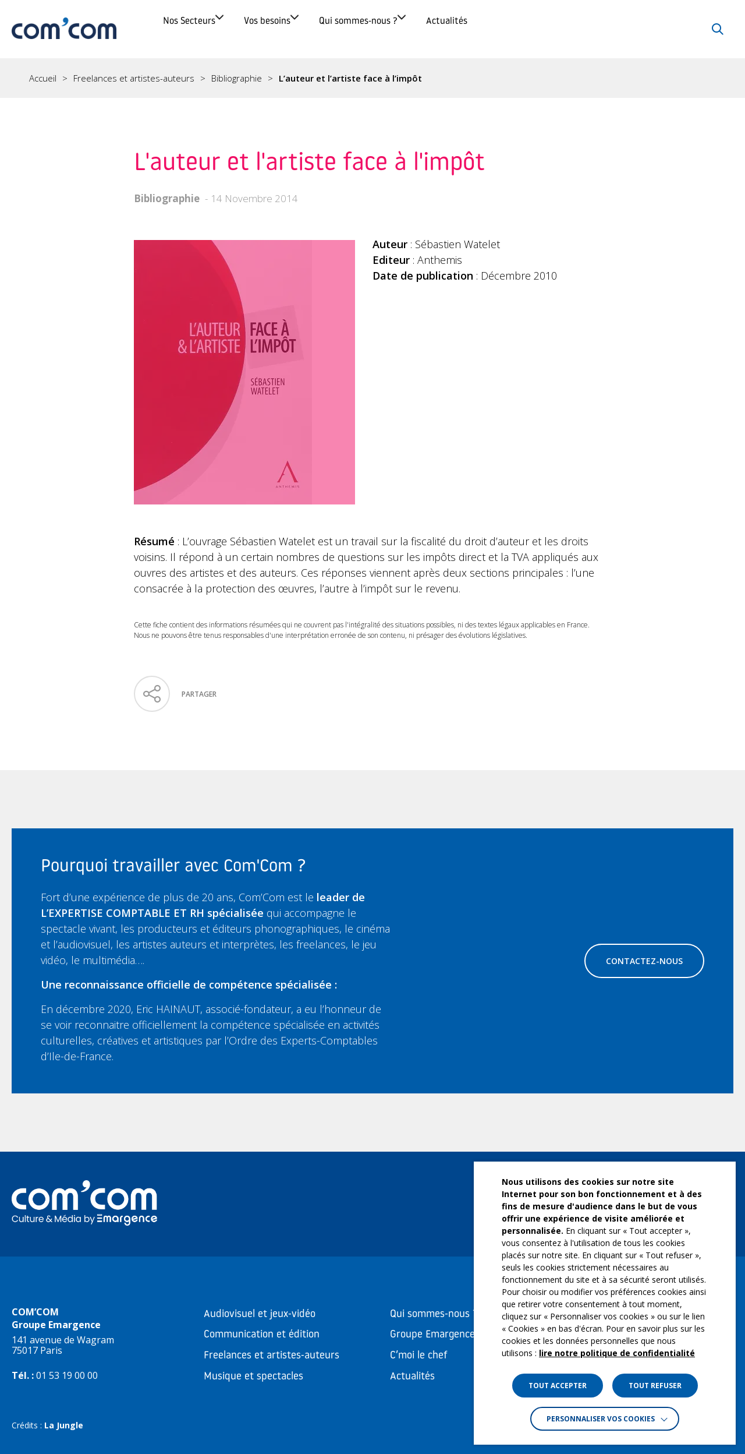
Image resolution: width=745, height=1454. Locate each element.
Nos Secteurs (204, 28)
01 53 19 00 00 (67, 1375)
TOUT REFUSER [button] (655, 1386)
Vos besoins (323, 28)
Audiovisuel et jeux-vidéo (259, 1314)
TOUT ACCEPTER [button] (557, 1386)
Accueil (42, 78)
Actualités (586, 28)
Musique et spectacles (253, 1376)
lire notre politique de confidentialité (617, 1352)
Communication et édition (262, 1334)
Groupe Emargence (432, 1334)
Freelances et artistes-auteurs (133, 78)
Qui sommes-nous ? (457, 28)
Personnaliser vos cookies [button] (601, 1419)
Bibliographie (236, 78)
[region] (372, 78)
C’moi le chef (419, 1355)
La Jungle (63, 1425)
